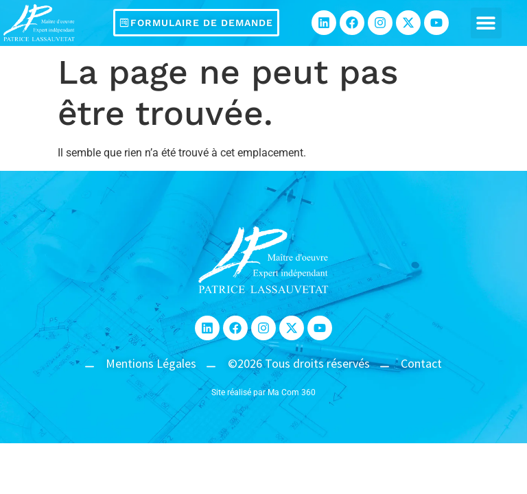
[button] (486, 23)
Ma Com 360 (292, 392)
